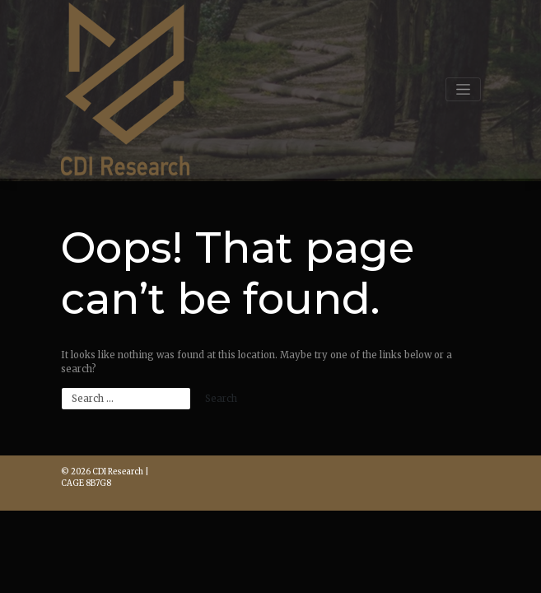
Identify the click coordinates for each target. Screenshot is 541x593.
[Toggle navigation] (462, 89)
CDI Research (117, 472)
